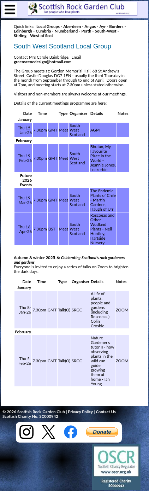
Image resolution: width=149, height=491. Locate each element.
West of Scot (41, 35)
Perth (86, 31)
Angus (90, 26)
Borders (116, 26)
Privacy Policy (80, 411)
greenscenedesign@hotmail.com (43, 61)
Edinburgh (23, 31)
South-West (106, 31)
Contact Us (105, 411)
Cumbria (43, 31)
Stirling (20, 35)
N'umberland (66, 31)
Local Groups (48, 26)
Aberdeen (72, 26)
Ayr (102, 26)
